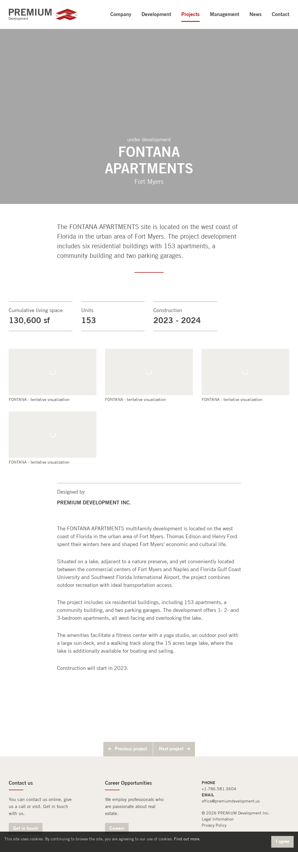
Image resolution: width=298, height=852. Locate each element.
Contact (280, 13)
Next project (171, 748)
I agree (282, 841)
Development (156, 13)
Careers (116, 828)
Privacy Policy (214, 825)
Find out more (186, 839)
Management (224, 13)
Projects (190, 13)
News (255, 13)
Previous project (131, 748)
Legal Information (218, 819)
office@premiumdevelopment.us (231, 801)
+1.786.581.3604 (219, 788)
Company (120, 13)
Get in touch (25, 828)
